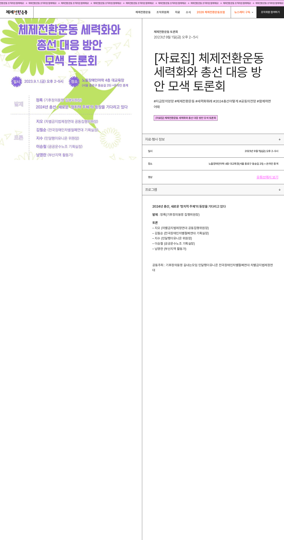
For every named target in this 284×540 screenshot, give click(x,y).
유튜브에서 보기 (267, 177)
